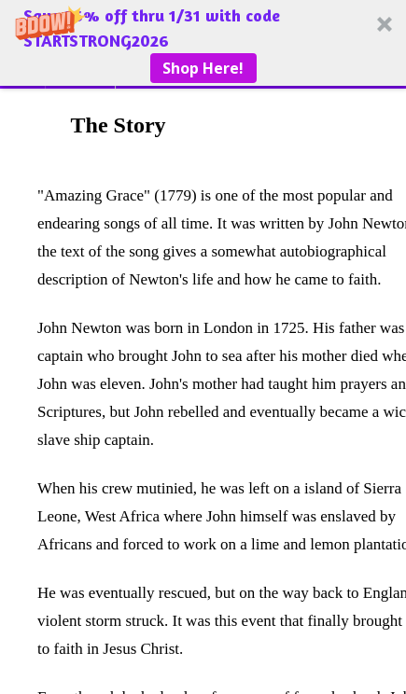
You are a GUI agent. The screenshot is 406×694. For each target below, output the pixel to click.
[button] (203, 43)
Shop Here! (203, 68)
